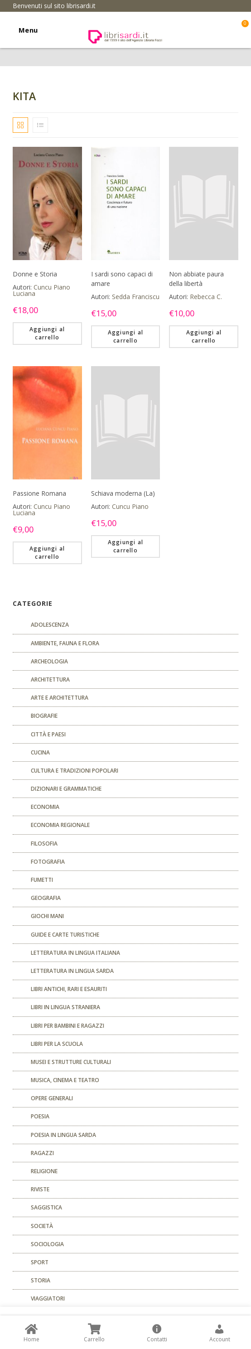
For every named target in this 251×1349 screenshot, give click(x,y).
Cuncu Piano (130, 506)
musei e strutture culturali (71, 1062)
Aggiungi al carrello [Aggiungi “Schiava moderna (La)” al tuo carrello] (125, 546)
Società (42, 1226)
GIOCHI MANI (47, 916)
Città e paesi (48, 734)
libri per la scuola (57, 1044)
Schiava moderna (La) (123, 493)
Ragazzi (42, 1153)
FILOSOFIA (44, 843)
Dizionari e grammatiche (66, 789)
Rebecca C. (206, 296)
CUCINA (40, 752)
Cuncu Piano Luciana (41, 290)
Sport (39, 1262)
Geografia (46, 898)
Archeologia (49, 661)
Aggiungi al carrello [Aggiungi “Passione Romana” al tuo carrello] (47, 553)
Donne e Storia (35, 274)
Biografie (44, 716)
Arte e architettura (59, 697)
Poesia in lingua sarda (63, 1135)
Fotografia (48, 861)
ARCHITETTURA (50, 679)
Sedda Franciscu (135, 296)
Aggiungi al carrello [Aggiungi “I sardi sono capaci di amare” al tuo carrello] (125, 336)
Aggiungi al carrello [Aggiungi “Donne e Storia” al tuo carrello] (47, 333)
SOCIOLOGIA (47, 1244)
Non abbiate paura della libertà (196, 279)
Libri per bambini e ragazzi (67, 1026)
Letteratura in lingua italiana (75, 953)
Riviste (40, 1189)
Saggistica (46, 1207)
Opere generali (52, 1098)
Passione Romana (39, 493)
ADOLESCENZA (50, 625)
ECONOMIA (45, 807)
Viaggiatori (48, 1298)
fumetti (42, 880)
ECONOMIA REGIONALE (60, 825)
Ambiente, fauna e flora (65, 643)
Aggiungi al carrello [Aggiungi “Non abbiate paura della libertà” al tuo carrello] (204, 336)
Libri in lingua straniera (65, 1007)
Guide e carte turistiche (65, 934)
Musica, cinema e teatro (65, 1080)
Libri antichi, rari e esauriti (69, 989)
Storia (40, 1280)
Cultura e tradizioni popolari (74, 770)
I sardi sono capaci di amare (122, 279)
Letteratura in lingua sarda (72, 971)
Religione (44, 1171)
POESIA (40, 1116)
